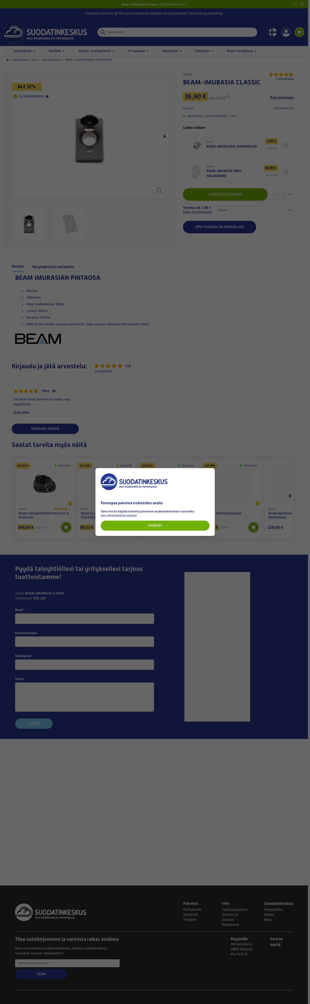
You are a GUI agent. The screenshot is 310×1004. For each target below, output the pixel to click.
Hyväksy (155, 526)
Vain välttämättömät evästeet (119, 515)
